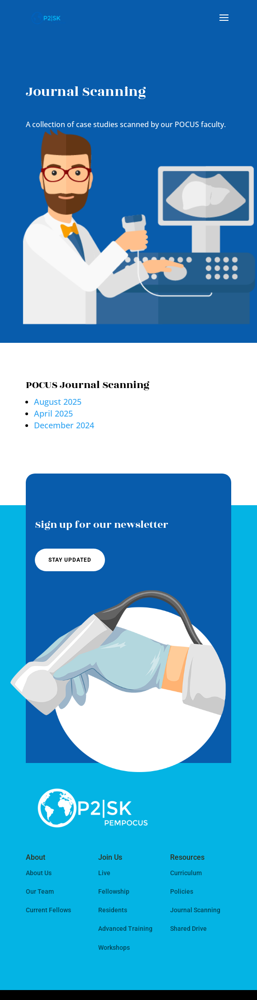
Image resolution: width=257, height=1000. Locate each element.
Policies (181, 891)
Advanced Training (125, 928)
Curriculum (186, 873)
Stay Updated (69, 560)
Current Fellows (48, 910)
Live (104, 873)
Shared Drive (188, 928)
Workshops (114, 947)
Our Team (40, 891)
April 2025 (53, 413)
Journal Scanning (195, 910)
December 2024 (64, 425)
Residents (112, 910)
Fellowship (113, 891)
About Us (39, 873)
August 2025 (57, 401)
